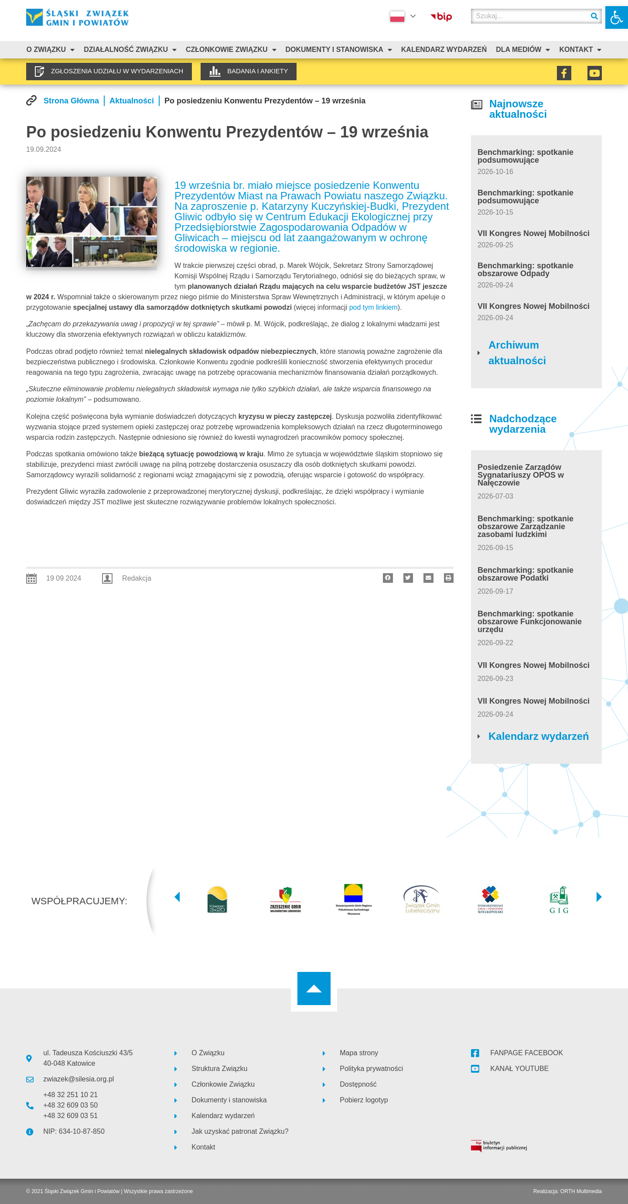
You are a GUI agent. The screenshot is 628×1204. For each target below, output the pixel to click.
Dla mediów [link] (523, 50)
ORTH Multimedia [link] (581, 1191)
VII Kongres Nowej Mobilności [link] (534, 233)
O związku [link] (50, 50)
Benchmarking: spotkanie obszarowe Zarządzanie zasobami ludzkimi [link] (525, 526)
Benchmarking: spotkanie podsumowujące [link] (525, 156)
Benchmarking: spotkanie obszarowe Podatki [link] (525, 574)
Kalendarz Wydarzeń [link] (444, 49)
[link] (616, 17)
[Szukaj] (594, 16)
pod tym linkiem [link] (373, 307)
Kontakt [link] (580, 50)
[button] (388, 578)
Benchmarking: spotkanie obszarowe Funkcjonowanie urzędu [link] (530, 621)
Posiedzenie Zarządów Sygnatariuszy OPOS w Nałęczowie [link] (521, 475)
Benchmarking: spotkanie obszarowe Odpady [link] (525, 269)
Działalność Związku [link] (130, 50)
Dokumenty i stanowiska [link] (338, 50)
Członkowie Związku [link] (231, 50)
